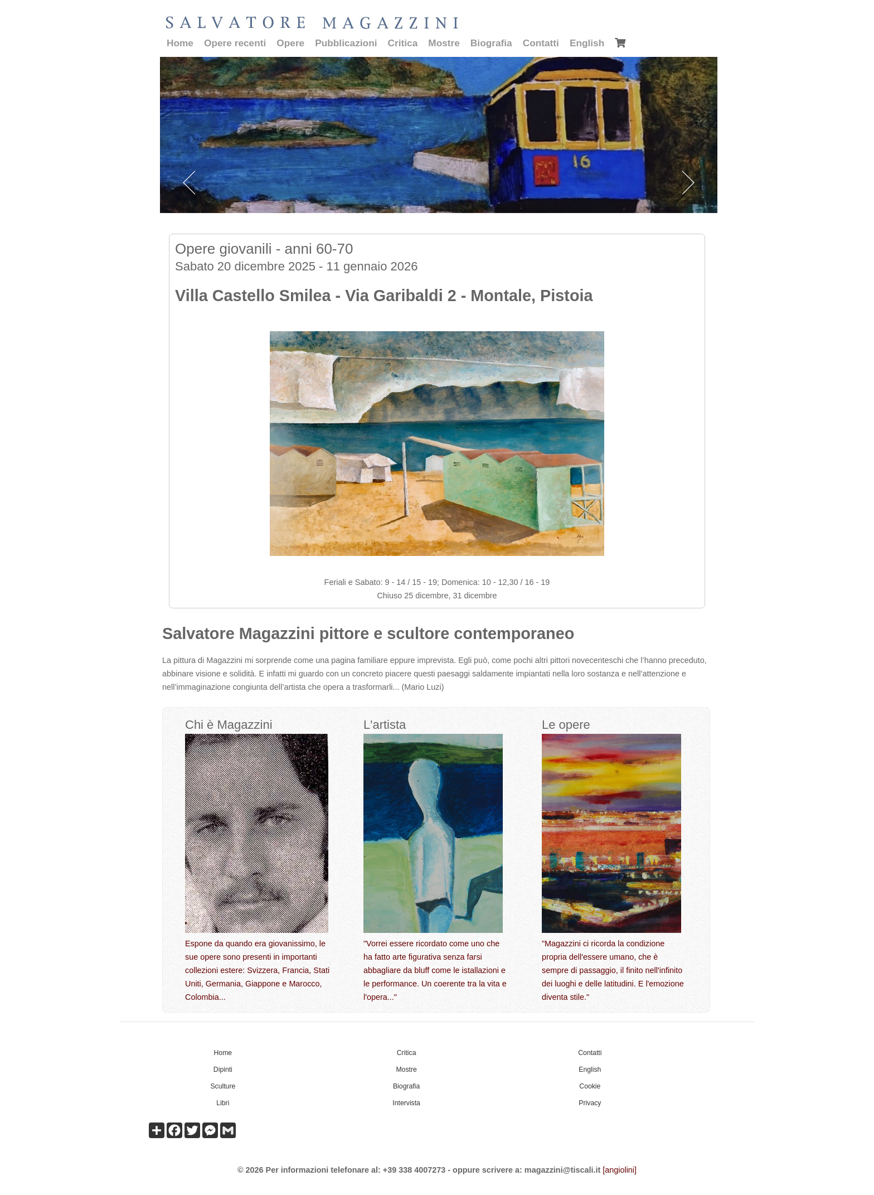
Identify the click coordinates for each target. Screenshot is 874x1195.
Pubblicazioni (346, 43)
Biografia (491, 43)
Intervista (406, 1103)
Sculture (222, 1086)
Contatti (541, 43)
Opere (290, 43)
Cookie (589, 1086)
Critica (403, 43)
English (587, 43)
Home (180, 43)
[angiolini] (620, 1169)
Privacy (590, 1103)
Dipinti (222, 1069)
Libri (222, 1103)
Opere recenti (235, 43)
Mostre (444, 43)
